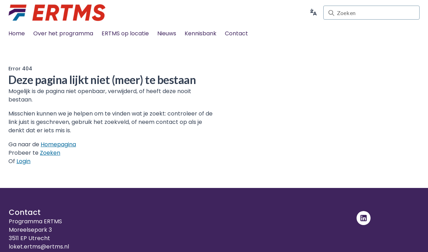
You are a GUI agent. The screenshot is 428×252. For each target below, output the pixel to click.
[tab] (16, 33)
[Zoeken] (376, 13)
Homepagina (58, 144)
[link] (56, 12)
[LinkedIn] (364, 218)
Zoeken (50, 153)
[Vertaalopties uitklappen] (313, 12)
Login (23, 161)
